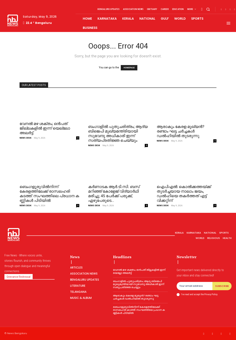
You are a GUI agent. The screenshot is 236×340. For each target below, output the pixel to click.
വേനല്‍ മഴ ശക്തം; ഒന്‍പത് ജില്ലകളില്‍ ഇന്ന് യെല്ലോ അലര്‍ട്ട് (45, 128)
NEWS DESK (25, 137)
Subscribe (222, 286)
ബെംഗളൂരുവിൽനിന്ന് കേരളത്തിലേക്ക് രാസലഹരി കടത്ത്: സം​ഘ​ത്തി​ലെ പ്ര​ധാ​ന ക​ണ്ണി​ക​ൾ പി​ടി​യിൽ (49, 194)
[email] (194, 286)
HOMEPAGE (129, 68)
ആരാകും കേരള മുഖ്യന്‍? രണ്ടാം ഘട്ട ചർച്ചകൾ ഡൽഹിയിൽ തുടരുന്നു (180, 131)
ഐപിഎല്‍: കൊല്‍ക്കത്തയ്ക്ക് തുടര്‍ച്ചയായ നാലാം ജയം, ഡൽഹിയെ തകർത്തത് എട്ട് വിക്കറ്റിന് (184, 194)
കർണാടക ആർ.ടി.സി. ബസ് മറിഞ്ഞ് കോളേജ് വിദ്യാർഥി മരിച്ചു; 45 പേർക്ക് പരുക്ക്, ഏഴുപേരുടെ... (114, 194)
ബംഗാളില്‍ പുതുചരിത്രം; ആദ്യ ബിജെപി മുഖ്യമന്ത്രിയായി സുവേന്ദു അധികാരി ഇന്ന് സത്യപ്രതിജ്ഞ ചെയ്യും (118, 133)
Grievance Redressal (18, 276)
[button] (208, 9)
